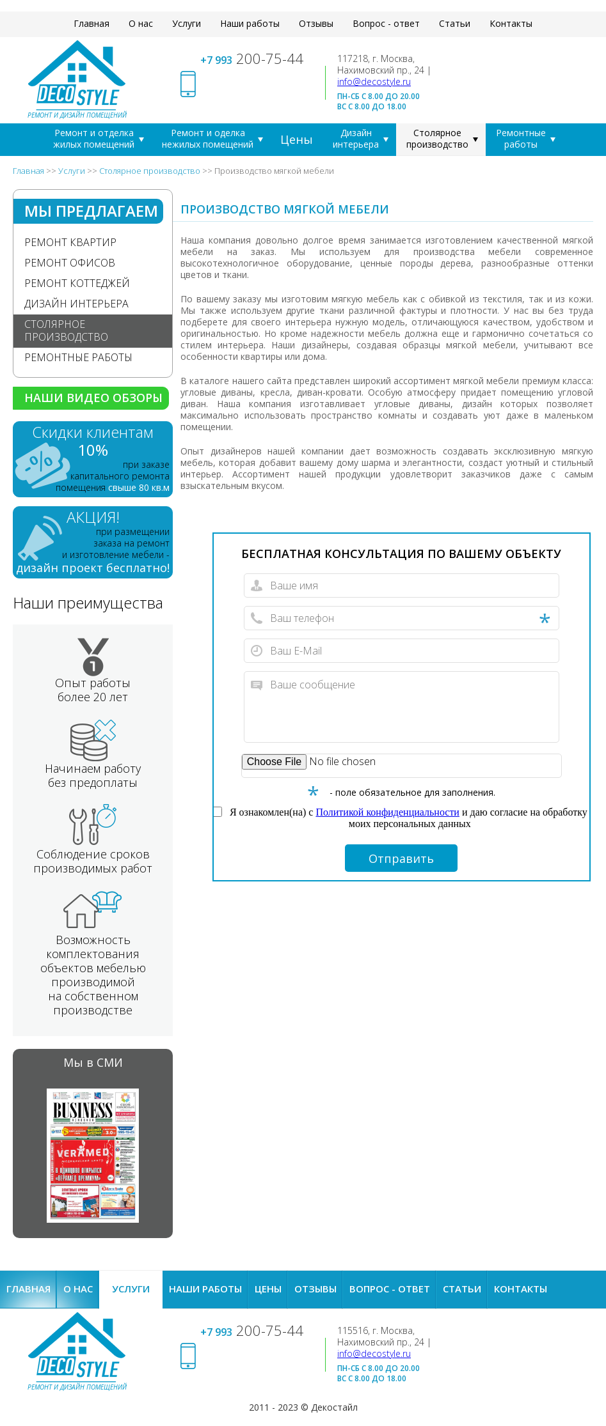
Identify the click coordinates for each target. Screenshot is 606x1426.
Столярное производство (437, 138)
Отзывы (316, 23)
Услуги (186, 23)
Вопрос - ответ (386, 23)
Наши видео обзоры (93, 397)
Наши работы (250, 23)
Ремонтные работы (521, 138)
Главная (91, 23)
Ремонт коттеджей (77, 283)
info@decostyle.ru (374, 81)
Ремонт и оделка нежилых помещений (207, 138)
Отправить (401, 858)
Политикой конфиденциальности (387, 812)
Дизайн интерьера (356, 138)
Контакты (511, 23)
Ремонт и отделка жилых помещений (93, 138)
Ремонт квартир (70, 242)
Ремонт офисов (69, 263)
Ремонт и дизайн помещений (77, 115)
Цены (296, 139)
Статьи (454, 23)
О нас (141, 23)
